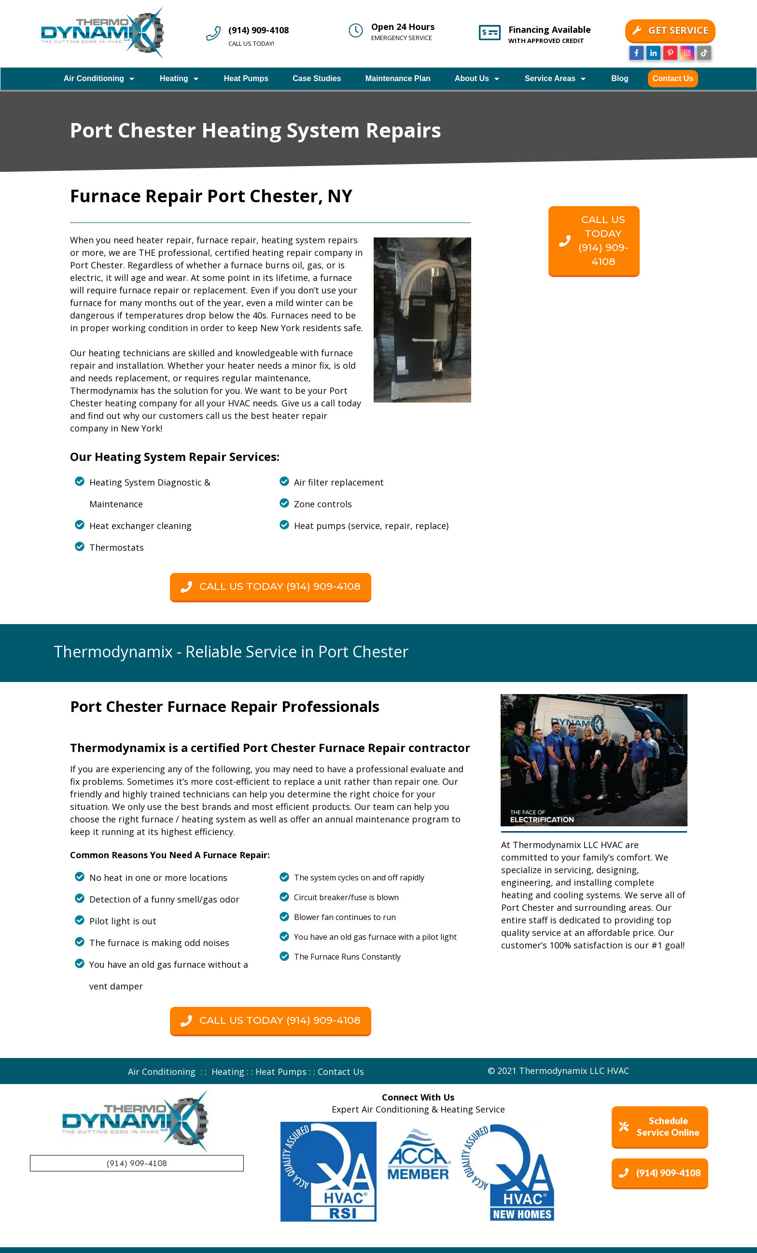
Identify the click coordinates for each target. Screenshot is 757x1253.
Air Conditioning (162, 1071)
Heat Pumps (281, 1071)
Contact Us (341, 1071)
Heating (227, 1071)
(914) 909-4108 (258, 30)
